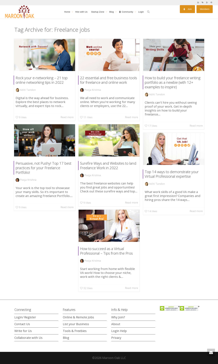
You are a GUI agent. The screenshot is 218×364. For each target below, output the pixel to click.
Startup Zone (98, 11)
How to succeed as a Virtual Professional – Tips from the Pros (107, 251)
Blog (111, 11)
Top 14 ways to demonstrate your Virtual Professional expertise (172, 174)
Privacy (116, 338)
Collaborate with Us (28, 338)
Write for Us (23, 331)
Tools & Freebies (75, 331)
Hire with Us (81, 11)
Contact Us (22, 324)
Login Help (119, 331)
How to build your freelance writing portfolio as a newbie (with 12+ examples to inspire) (172, 82)
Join (187, 9)
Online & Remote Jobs (78, 317)
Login (141, 11)
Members (204, 9)
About (115, 324)
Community (126, 11)
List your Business (76, 324)
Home (67, 11)
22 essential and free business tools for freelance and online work (108, 80)
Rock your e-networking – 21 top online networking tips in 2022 (42, 80)
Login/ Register (25, 317)
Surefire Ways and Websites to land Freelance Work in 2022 (108, 165)
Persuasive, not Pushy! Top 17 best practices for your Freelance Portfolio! (44, 168)
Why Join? (118, 317)
